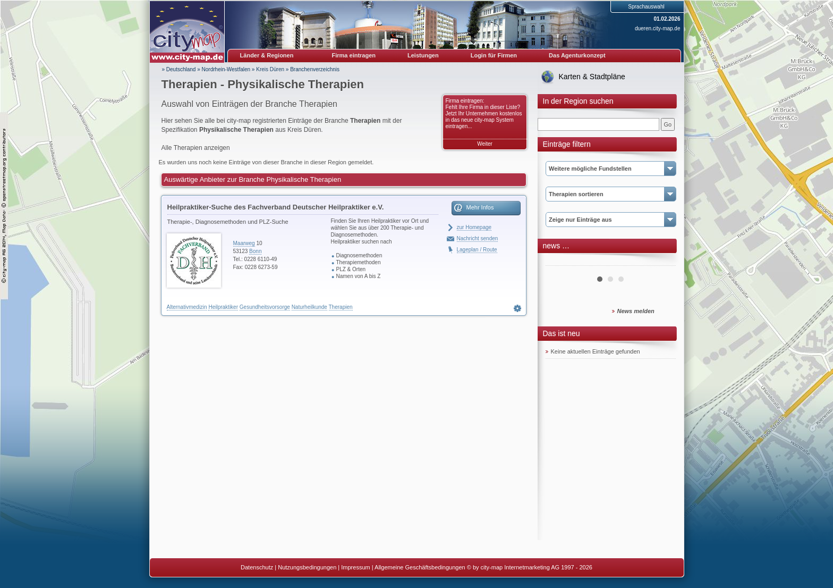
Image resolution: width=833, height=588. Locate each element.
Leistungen (423, 55)
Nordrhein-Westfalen (226, 69)
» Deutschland (179, 69)
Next (661, 261)
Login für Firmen (494, 55)
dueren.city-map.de (658, 28)
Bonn (255, 251)
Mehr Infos (480, 207)
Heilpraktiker (223, 307)
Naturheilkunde (309, 307)
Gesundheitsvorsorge (265, 307)
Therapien (341, 307)
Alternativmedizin (187, 307)
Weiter (484, 144)
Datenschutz (257, 567)
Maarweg (244, 243)
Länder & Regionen (267, 55)
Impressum (355, 567)
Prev (559, 261)
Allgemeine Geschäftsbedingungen (420, 567)
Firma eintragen (354, 55)
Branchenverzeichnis (314, 69)
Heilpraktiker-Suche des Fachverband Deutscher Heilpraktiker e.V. (275, 207)
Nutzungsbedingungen (307, 567)
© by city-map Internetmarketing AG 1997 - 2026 (529, 567)
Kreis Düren (270, 69)
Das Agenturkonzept (577, 55)
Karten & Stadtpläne (592, 76)
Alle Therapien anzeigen (196, 148)
